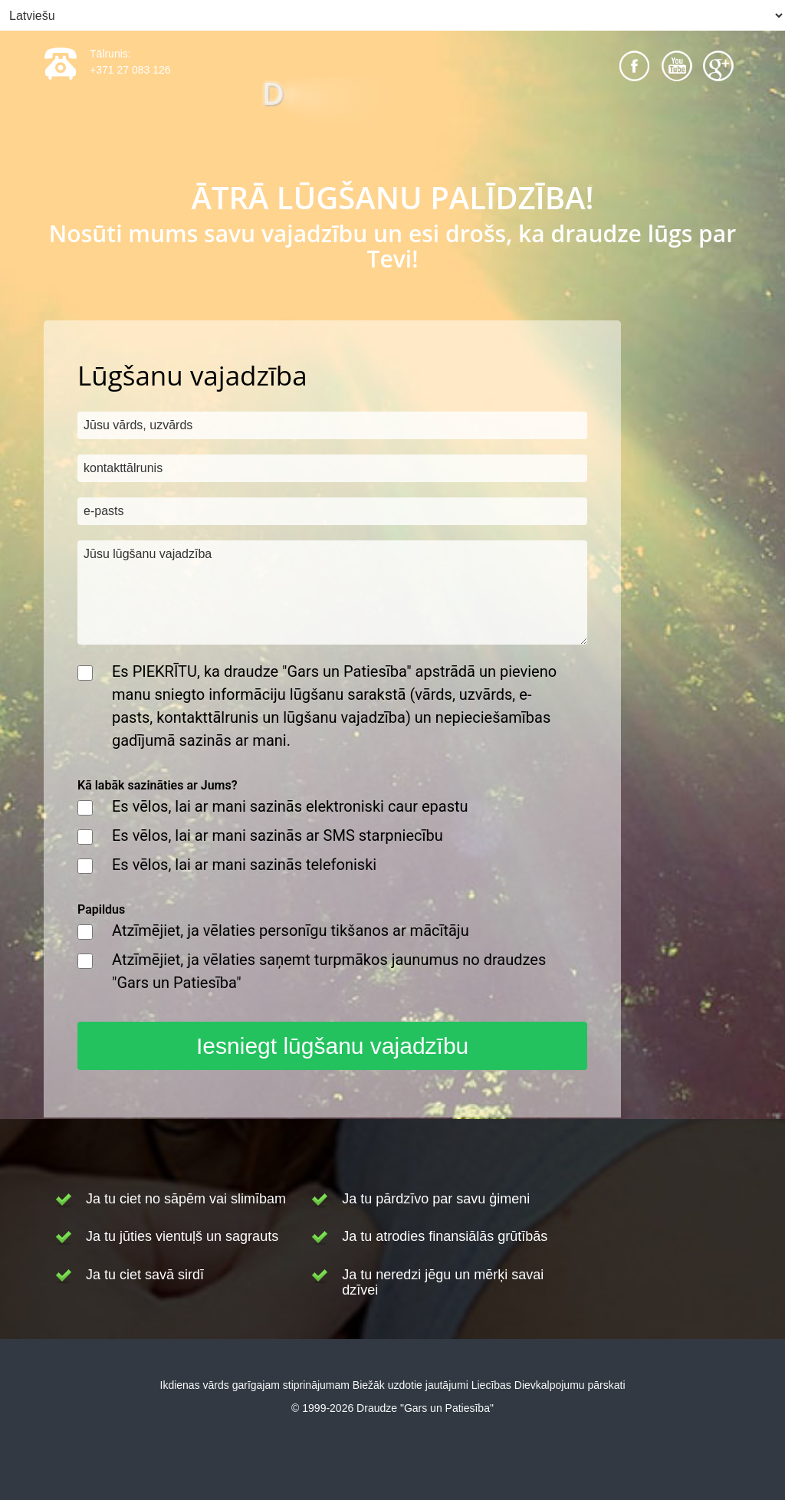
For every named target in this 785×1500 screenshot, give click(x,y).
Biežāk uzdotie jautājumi (410, 1385)
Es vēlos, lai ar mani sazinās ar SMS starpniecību (277, 835)
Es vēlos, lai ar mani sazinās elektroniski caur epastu (290, 806)
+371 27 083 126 (130, 70)
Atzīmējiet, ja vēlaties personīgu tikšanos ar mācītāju (290, 930)
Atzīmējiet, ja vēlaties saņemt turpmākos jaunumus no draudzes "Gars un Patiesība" (329, 971)
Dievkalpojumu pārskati (570, 1385)
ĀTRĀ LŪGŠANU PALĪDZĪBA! (392, 198)
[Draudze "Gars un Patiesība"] (392, 110)
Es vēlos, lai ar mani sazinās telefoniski (244, 864)
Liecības (491, 1385)
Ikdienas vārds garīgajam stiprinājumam (255, 1385)
